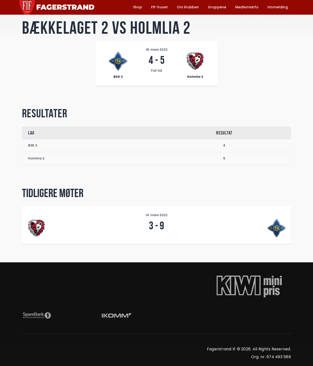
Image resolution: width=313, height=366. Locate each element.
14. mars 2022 (156, 215)
